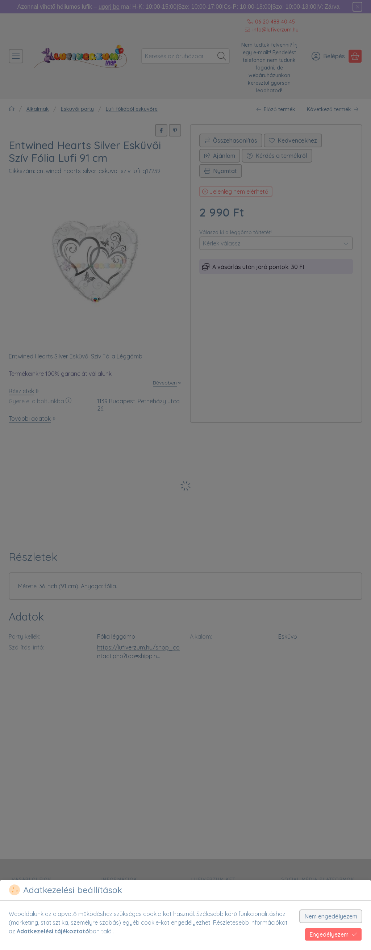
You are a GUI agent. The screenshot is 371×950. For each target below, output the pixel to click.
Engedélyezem (333, 934)
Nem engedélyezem (330, 916)
